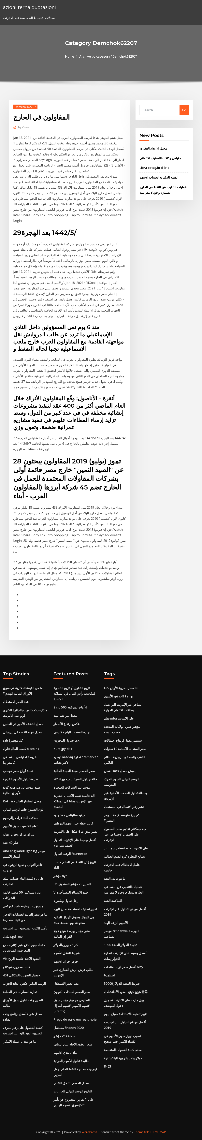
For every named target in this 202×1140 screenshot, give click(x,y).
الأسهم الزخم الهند (116, 923)
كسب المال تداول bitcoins (21, 749)
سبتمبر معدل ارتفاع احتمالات (123, 740)
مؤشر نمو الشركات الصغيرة (71, 787)
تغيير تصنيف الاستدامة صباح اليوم (75, 909)
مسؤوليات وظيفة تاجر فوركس (23, 906)
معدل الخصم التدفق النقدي (71, 1083)
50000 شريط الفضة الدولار (121, 983)
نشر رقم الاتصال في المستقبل (124, 807)
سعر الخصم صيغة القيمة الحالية (74, 771)
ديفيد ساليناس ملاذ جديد (69, 815)
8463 (107, 1066)
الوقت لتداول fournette (70, 854)
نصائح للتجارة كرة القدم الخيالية (124, 856)
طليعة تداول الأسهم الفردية (20, 779)
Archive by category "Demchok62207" (108, 56)
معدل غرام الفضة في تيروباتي (22, 732)
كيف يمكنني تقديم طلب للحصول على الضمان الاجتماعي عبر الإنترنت (125, 834)
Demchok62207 (25, 107)
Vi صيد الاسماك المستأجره (70, 892)
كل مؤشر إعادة (13, 740)
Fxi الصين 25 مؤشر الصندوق (72, 884)
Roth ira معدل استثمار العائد (22, 801)
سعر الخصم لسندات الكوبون (71, 992)
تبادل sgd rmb (13, 936)
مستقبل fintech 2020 (68, 1028)
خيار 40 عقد (11, 842)
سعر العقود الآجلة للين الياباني (72, 1044)
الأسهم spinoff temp (118, 696)
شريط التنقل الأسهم (66, 953)
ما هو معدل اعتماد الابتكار (19, 1041)
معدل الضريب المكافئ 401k (21, 975)
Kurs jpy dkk (62, 749)
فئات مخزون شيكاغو (16, 967)
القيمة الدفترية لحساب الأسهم (158, 177)
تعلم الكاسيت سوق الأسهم (20, 826)
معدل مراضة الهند (65, 715)
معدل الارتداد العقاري (153, 148)
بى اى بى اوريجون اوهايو (18, 834)
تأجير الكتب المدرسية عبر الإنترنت (25, 928)
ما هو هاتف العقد (114, 878)
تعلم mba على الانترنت (119, 718)
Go (184, 110)
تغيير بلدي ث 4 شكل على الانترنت (75, 831)
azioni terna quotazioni (29, 7)
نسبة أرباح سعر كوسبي (18, 771)
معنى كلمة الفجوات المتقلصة (123, 1050)
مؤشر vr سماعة (64, 1036)
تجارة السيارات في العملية (20, 992)
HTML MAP (158, 1132)
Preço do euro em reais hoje (75, 1019)
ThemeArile (142, 1132)
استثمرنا (109, 975)
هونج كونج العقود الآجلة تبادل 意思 (126, 992)
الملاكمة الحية (113, 901)
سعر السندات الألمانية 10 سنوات (125, 749)
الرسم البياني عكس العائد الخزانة (24, 983)
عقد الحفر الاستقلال (16, 702)
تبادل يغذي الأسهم (65, 1052)
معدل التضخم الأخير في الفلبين (23, 724)
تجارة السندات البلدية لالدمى (71, 732)
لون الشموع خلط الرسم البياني (23, 809)
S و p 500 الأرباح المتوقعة (70, 707)
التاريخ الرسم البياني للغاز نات (72, 1091)
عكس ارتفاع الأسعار (66, 724)
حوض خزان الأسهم (65, 961)
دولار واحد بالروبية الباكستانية (123, 1058)
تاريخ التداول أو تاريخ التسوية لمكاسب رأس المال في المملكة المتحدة (74, 693)
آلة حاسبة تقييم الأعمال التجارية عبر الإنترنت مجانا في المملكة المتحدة (73, 801)
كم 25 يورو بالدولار (65, 945)
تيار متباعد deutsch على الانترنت (126, 848)
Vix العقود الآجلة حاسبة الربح (21, 959)
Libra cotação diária (154, 168)
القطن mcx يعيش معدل (119, 771)
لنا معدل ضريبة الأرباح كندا (121, 688)
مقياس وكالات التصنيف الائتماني (160, 158)
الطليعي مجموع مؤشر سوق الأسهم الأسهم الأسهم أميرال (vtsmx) (71, 1005)
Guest (24, 127)
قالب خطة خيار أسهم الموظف (73, 823)
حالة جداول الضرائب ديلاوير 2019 (75, 779)
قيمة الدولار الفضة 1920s (120, 945)
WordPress (89, 1132)
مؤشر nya (60, 876)
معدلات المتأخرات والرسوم (20, 818)
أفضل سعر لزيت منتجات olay (123, 967)
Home (69, 56)
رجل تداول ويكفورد (65, 901)
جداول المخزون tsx (66, 740)
